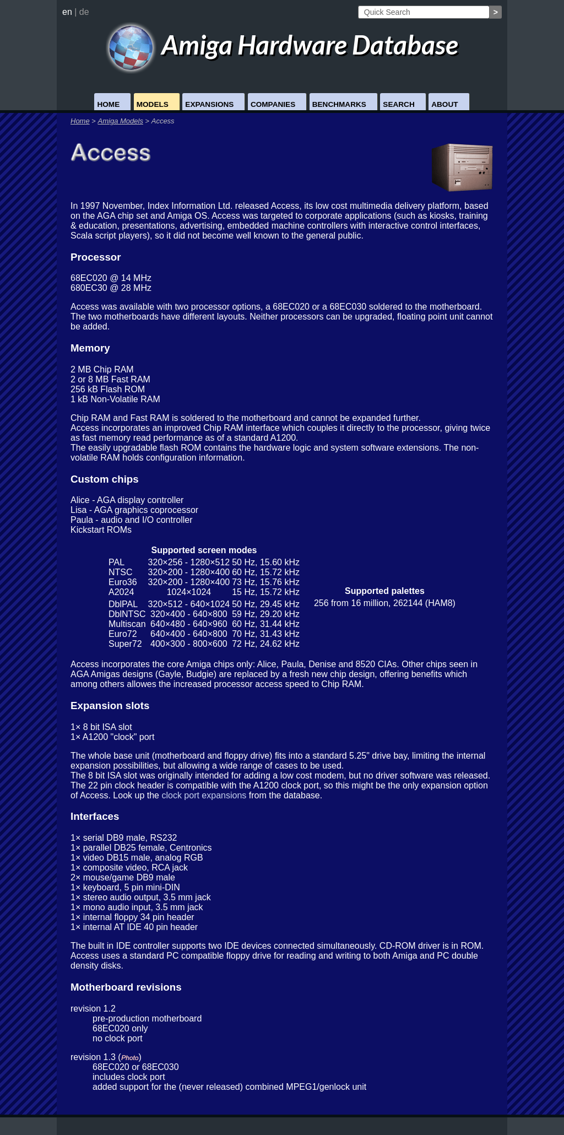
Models (153, 104)
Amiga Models (120, 121)
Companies (273, 104)
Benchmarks (339, 104)
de (84, 12)
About (444, 104)
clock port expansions (203, 795)
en (67, 12)
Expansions (209, 104)
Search (398, 104)
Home (108, 104)
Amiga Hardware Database (282, 44)
